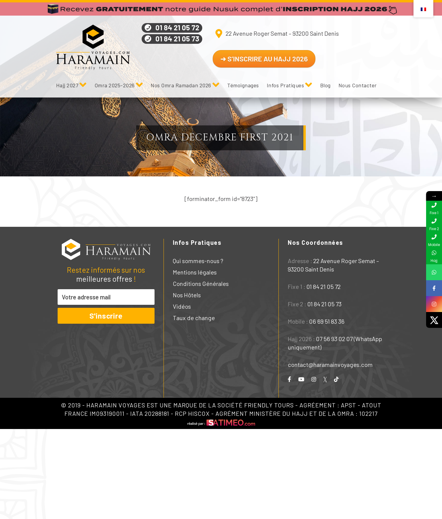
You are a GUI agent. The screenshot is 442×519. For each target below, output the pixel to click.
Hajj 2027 (67, 85)
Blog (325, 85)
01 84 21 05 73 (177, 38)
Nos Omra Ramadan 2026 (181, 85)
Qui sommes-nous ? (198, 260)
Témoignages (243, 85)
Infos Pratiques (285, 85)
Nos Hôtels (187, 294)
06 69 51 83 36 (326, 321)
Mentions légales (195, 272)
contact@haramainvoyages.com (330, 364)
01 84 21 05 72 (177, 27)
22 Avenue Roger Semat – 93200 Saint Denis (282, 33)
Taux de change (194, 317)
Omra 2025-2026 (115, 85)
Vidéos (182, 306)
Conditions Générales (201, 283)
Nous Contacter (357, 85)
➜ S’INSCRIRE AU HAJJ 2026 (264, 59)
